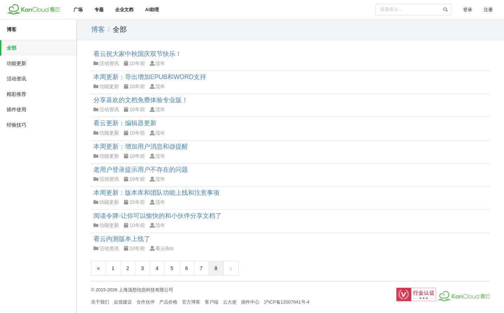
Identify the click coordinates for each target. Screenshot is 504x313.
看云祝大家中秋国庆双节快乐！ (137, 53)
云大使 (230, 302)
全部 (11, 48)
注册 (488, 9)
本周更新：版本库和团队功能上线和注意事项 (156, 192)
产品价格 (168, 302)
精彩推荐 (16, 94)
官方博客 (191, 302)
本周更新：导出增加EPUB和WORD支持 (149, 76)
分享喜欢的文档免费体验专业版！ (140, 100)
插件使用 (16, 109)
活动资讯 (16, 78)
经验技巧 (16, 125)
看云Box (162, 248)
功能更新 (16, 63)
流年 (158, 63)
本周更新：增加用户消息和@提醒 (140, 146)
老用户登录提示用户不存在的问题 (140, 169)
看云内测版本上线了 (121, 238)
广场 (78, 9)
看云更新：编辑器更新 (124, 123)
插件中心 (250, 302)
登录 (467, 9)
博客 (11, 29)
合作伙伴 (145, 302)
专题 (99, 9)
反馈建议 (123, 302)
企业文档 (124, 9)
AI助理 (152, 9)
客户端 (211, 302)
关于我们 (100, 302)
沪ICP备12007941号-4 (286, 302)
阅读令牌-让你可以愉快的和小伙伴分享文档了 (157, 215)
